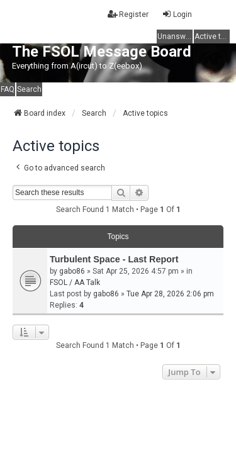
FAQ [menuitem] (7, 89)
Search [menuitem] (29, 89)
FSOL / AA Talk (75, 282)
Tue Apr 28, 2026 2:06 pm (170, 293)
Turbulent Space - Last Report (114, 259)
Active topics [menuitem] (212, 36)
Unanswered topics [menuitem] (175, 36)
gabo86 (72, 271)
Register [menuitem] (128, 14)
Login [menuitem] (177, 14)
